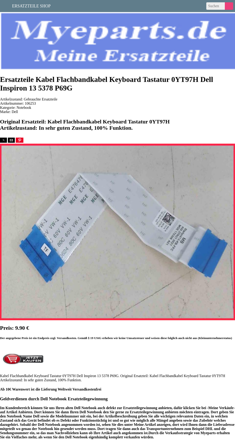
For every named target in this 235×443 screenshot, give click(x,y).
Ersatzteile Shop (31, 5)
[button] (3, 140)
